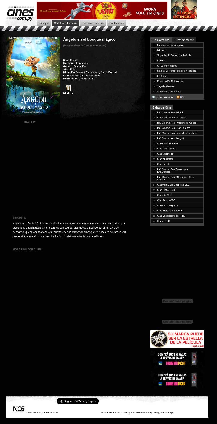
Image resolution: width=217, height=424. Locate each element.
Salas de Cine (162, 107)
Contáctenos (116, 23)
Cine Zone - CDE (166, 200)
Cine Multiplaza (165, 159)
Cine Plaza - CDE (166, 190)
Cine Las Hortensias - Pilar (171, 215)
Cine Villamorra (165, 153)
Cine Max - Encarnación (169, 210)
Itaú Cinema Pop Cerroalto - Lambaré (177, 133)
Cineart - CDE (164, 195)
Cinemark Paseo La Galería (171, 117)
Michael (161, 50)
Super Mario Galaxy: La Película (174, 55)
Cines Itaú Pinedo (166, 148)
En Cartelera (161, 40)
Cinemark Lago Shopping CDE (173, 184)
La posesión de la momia (170, 45)
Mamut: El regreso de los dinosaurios (176, 71)
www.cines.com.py (142, 412)
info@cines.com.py (164, 412)
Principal (44, 23)
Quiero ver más (164, 97)
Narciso (161, 60)
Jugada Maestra (165, 86)
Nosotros (50, 412)
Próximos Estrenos (93, 23)
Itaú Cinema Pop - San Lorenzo (173, 128)
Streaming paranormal (169, 91)
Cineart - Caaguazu (167, 205)
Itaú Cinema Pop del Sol (170, 112)
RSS (182, 97)
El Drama (162, 76)
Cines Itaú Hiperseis (167, 143)
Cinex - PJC (163, 221)
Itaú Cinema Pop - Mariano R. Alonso (176, 122)
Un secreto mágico (167, 65)
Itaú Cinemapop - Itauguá (170, 138)
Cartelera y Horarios (65, 23)
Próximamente (184, 40)
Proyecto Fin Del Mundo (170, 81)
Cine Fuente (163, 164)
